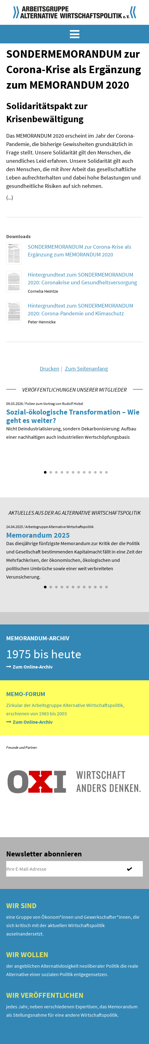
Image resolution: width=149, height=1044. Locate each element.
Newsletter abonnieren (44, 854)
